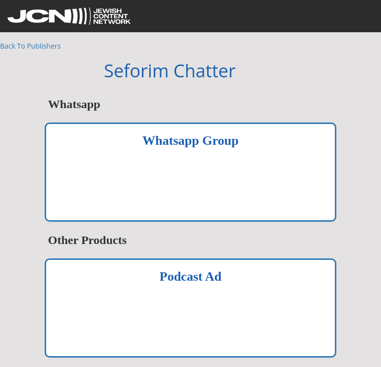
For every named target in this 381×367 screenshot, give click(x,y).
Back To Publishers (30, 46)
